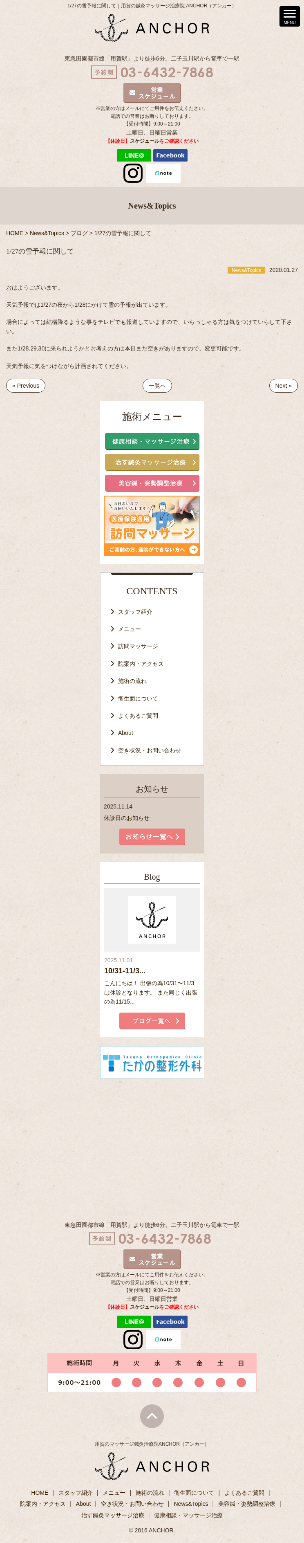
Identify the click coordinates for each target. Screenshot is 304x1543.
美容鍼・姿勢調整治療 (246, 1503)
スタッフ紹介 (135, 612)
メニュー (129, 629)
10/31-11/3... (124, 971)
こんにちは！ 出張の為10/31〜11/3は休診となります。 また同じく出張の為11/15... (150, 992)
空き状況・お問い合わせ (149, 750)
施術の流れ (132, 681)
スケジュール (144, 141)
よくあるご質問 (138, 715)
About (125, 733)
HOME (39, 1492)
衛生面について (138, 698)
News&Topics (191, 1503)
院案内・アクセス (141, 663)
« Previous (25, 385)
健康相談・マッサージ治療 (188, 1515)
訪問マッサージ (138, 646)
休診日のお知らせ (127, 818)
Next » (283, 385)
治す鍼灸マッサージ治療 (112, 1515)
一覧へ (157, 385)
